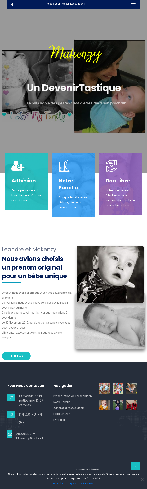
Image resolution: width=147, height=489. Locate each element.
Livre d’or (59, 420)
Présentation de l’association (72, 396)
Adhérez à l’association (68, 408)
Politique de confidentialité (79, 483)
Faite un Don (61, 414)
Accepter (58, 483)
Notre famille (62, 402)
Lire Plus (17, 356)
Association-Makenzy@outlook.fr (31, 436)
